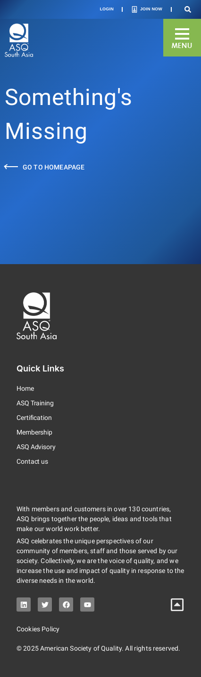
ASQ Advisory (36, 447)
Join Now (151, 9)
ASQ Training (35, 403)
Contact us (32, 461)
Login (107, 9)
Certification (34, 417)
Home (25, 388)
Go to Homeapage (53, 167)
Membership (34, 432)
